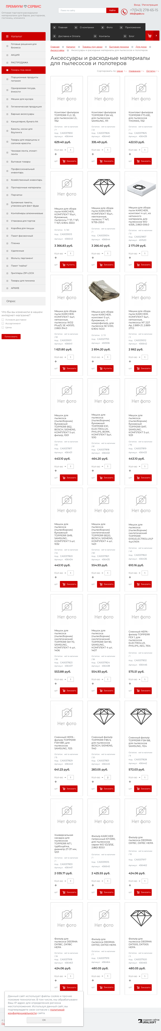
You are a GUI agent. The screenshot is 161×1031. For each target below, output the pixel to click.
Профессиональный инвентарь (23, 171)
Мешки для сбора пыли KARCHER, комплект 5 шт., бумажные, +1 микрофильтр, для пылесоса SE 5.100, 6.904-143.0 (103, 320)
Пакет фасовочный (22, 235)
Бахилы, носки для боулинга (21, 130)
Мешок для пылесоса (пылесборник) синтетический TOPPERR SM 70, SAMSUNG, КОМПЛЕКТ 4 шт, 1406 (64, 640)
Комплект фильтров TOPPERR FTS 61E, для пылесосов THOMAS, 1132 (141, 116)
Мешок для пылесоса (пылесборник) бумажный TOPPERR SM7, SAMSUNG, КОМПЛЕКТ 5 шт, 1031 (139, 425)
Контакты (101, 36)
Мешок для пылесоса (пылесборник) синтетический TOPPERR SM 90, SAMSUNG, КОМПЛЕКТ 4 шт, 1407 (102, 640)
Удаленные (17, 250)
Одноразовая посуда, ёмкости (23, 90)
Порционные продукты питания (24, 79)
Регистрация (150, 4)
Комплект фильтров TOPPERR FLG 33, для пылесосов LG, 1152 (66, 116)
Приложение (130, 27)
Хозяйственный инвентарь (26, 179)
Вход (137, 4)
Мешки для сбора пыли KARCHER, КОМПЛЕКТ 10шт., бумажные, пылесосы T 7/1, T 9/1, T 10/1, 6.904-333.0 (66, 215)
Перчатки (16, 194)
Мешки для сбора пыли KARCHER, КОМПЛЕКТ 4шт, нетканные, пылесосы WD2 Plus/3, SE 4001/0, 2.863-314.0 (65, 320)
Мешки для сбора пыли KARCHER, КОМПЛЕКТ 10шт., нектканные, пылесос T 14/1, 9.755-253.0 (102, 215)
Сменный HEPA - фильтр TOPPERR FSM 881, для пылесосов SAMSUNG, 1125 (65, 743)
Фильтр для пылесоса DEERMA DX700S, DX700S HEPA (140, 943)
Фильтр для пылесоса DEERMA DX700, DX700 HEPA (104, 942)
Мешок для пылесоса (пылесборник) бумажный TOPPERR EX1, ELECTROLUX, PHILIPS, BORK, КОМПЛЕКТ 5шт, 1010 (101, 426)
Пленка (15, 243)
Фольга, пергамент (22, 258)
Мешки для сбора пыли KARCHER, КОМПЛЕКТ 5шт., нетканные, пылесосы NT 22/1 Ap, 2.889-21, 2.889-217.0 (140, 320)
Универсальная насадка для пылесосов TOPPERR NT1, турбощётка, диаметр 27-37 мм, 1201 (65, 843)
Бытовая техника (119, 46)
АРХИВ (15, 288)
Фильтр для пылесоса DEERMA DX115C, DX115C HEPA (141, 840)
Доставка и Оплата (66, 36)
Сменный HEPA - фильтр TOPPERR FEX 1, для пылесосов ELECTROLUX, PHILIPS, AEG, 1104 (139, 638)
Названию (135, 71)
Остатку (150, 71)
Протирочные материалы (26, 187)
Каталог (70, 46)
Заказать (71, 161)
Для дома (141, 46)
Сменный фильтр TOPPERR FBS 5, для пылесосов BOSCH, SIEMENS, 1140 (102, 743)
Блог (129, 36)
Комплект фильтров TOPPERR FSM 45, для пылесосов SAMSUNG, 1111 (104, 116)
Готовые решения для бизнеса (23, 46)
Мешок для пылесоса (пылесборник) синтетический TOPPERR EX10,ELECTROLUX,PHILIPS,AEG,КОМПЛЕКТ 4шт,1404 (141, 533)
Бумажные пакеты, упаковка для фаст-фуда (25, 204)
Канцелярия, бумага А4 (24, 121)
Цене (120, 71)
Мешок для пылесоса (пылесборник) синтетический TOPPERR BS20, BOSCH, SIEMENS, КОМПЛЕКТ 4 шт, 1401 (102, 534)
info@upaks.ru (137, 13)
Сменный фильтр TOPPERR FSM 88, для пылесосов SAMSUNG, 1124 (140, 742)
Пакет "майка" (19, 265)
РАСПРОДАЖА (19, 62)
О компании (85, 27)
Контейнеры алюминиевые (27, 213)
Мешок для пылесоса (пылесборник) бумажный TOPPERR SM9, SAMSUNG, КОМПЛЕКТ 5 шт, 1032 (64, 534)
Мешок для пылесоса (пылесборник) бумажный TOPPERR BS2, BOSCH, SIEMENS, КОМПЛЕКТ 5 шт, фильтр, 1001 (65, 425)
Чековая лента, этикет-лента (24, 152)
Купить (71, 264)
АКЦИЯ (15, 55)
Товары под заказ (21, 69)
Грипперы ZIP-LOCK (22, 273)
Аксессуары (57, 50)
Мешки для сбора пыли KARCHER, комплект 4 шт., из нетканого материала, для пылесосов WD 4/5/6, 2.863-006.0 (140, 216)
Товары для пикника (23, 280)
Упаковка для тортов (23, 220)
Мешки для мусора (22, 99)
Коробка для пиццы (22, 228)
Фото (107, 27)
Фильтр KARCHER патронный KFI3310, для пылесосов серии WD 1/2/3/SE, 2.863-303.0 (103, 842)
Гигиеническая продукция (26, 106)
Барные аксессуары (22, 114)
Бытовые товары (21, 161)
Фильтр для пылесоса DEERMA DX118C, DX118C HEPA (66, 943)
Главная (60, 27)
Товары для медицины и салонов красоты (25, 141)
